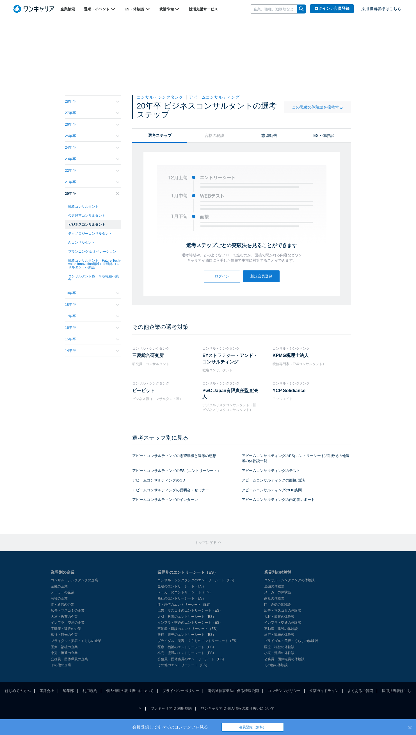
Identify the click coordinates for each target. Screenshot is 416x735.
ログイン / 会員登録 (332, 8)
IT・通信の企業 (62, 605)
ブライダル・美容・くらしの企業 (76, 641)
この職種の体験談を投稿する (317, 107)
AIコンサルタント (81, 243)
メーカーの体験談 (277, 592)
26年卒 (92, 124)
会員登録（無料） (252, 727)
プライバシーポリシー (181, 691)
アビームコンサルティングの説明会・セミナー (170, 490)
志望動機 (269, 135)
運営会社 (46, 691)
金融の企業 (59, 586)
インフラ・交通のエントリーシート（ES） (190, 623)
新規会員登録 (261, 276)
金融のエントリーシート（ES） (181, 586)
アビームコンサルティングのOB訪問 (272, 490)
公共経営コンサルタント (86, 216)
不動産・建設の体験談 (281, 629)
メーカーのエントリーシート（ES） (184, 592)
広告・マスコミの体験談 (282, 610)
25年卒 (92, 136)
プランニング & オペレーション (92, 252)
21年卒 (92, 182)
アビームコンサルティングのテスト (271, 471)
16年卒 (92, 327)
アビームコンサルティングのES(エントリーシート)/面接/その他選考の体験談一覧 (295, 458)
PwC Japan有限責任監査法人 (230, 393)
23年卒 (92, 159)
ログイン (222, 276)
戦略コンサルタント (83, 207)
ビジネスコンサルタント (86, 225)
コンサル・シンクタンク (160, 97)
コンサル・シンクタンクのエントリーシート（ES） (196, 580)
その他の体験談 (276, 665)
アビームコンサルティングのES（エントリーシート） (176, 471)
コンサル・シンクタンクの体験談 (289, 580)
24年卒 (92, 147)
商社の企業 (59, 598)
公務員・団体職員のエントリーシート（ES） (191, 659)
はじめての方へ (18, 691)
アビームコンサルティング (214, 97)
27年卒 (92, 113)
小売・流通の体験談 (279, 653)
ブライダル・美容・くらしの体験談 (291, 641)
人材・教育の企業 (64, 617)
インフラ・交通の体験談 (282, 623)
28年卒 (92, 101)
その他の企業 (61, 665)
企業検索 (67, 9)
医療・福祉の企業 (64, 647)
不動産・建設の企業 (66, 629)
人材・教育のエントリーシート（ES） (186, 617)
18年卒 (92, 304)
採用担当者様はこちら (381, 9)
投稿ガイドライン (324, 691)
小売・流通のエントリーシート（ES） (186, 653)
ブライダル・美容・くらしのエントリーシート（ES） (198, 641)
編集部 (68, 691)
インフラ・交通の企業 (67, 623)
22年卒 (92, 170)
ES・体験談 (137, 9)
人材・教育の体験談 (279, 617)
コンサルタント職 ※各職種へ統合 (93, 278)
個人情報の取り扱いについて (130, 691)
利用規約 (90, 691)
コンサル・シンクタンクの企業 (74, 580)
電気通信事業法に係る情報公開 (233, 691)
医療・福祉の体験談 (279, 647)
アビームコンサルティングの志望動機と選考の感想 (174, 456)
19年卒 (92, 293)
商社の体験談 (274, 598)
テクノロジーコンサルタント (90, 234)
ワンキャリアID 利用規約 (171, 708)
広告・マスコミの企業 (67, 610)
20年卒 (92, 193)
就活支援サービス (203, 9)
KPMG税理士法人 (290, 355)
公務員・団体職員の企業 (69, 659)
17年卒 (92, 316)
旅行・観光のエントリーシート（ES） (186, 635)
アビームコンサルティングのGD (158, 480)
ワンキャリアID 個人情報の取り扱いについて (238, 708)
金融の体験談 (274, 586)
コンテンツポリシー (284, 691)
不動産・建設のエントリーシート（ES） (188, 629)
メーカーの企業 (62, 592)
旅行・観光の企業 (64, 635)
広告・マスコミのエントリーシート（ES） (190, 610)
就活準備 (169, 9)
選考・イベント (100, 9)
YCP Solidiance (289, 390)
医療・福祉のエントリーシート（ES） (186, 647)
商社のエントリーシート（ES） (181, 598)
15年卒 (92, 339)
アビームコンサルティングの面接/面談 (273, 480)
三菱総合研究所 (148, 355)
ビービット (143, 390)
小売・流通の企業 (64, 653)
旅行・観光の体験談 (279, 635)
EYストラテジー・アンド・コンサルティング (230, 358)
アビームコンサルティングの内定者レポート (278, 499)
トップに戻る (208, 542)
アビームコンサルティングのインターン (165, 499)
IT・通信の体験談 (277, 605)
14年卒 (92, 351)
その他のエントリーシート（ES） (183, 665)
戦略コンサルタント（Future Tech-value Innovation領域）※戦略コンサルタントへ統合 (94, 264)
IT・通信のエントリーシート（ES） (184, 605)
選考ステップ (160, 135)
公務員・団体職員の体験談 (284, 659)
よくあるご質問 (360, 691)
